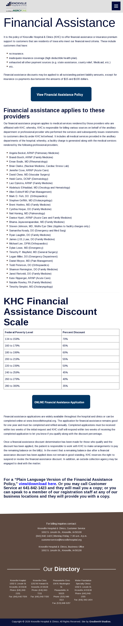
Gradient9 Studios (99, 621)
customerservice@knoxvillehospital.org (61, 539)
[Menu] (116, 6)
